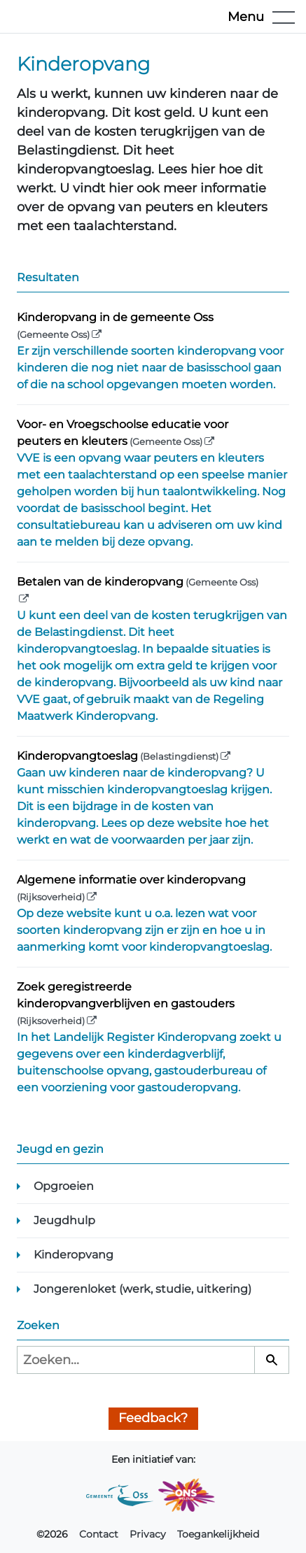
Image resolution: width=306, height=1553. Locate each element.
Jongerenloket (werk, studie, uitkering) (142, 1289)
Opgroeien (64, 1186)
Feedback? (153, 1418)
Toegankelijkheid (218, 1534)
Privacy (148, 1534)
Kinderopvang (73, 1254)
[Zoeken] (271, 1360)
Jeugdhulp (64, 1220)
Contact (98, 1534)
